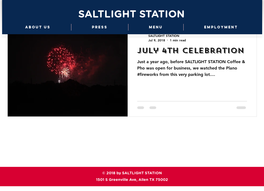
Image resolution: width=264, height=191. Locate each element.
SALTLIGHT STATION (131, 15)
